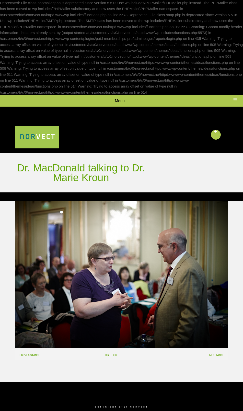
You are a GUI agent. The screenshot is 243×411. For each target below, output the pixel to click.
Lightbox (111, 355)
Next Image (216, 355)
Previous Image (29, 355)
